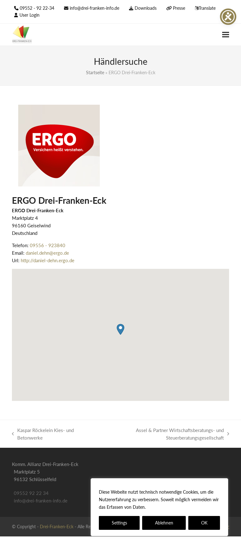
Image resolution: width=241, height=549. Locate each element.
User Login (29, 15)
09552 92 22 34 (31, 493)
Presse (179, 8)
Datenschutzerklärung (169, 507)
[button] (225, 34)
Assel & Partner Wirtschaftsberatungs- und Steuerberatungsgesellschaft (162, 434)
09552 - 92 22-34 (37, 8)
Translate (207, 8)
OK (204, 522)
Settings (119, 522)
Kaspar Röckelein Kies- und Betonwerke (43, 434)
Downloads (146, 8)
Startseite (95, 72)
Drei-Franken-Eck (56, 526)
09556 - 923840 (47, 245)
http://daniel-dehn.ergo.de (47, 260)
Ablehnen (164, 522)
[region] (159, 507)
